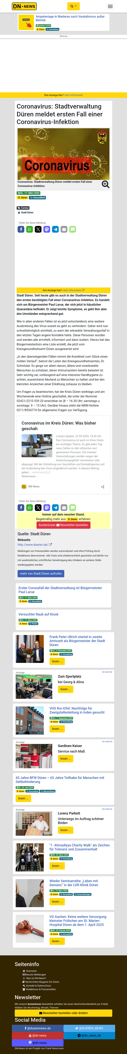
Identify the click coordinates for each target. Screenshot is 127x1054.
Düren (40, 29)
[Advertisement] (63, 65)
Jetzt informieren (73, 95)
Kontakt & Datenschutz (36, 985)
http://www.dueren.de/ (33, 544)
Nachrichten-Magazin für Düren (40, 981)
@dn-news (37, 1035)
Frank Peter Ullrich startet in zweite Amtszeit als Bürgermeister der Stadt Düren (77, 641)
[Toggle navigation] (110, 6)
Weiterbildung (48, 791)
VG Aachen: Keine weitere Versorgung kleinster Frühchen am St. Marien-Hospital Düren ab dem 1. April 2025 (78, 921)
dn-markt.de (107, 672)
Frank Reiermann (55, 1048)
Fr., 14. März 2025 (58, 891)
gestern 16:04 (43, 25)
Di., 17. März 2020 (28, 193)
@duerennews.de (38, 1028)
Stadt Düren (25, 212)
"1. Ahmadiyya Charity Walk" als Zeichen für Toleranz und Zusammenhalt (80, 847)
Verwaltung (52, 29)
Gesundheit (37, 197)
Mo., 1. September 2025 (61, 718)
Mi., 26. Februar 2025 (60, 930)
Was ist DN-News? (34, 978)
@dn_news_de (89, 1035)
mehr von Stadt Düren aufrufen (41, 573)
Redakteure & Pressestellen (39, 989)
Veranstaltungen (82, 894)
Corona (23, 208)
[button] (73, 6)
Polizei (33, 624)
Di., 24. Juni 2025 (24, 787)
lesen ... (57, 661)
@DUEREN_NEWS (89, 1028)
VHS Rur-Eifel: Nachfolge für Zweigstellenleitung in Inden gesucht (77, 710)
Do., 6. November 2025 (60, 651)
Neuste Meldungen (34, 974)
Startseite (29, 971)
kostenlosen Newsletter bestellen (63, 525)
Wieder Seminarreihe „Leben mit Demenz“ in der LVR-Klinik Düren (74, 883)
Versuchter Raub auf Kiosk (39, 614)
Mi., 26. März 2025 (59, 855)
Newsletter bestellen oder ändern (63, 1013)
